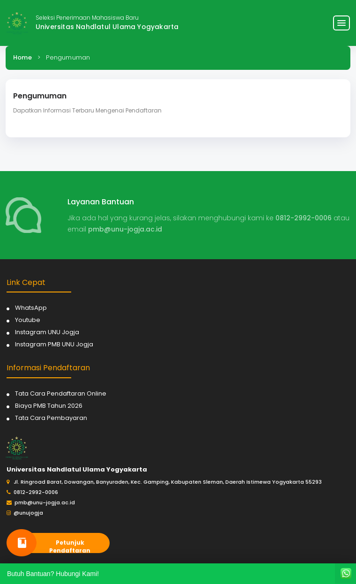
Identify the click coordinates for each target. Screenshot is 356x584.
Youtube (27, 319)
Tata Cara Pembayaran (51, 417)
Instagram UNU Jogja (47, 332)
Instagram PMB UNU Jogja (54, 344)
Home (22, 57)
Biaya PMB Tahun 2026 (48, 405)
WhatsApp (31, 307)
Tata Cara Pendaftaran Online (60, 393)
